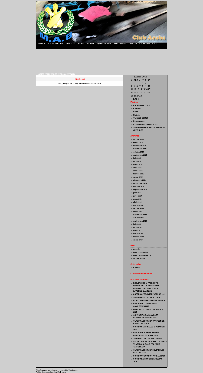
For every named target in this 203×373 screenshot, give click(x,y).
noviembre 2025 (140, 149)
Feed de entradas (140, 252)
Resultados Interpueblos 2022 (143, 43)
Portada (41, 43)
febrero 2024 (138, 208)
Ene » (136, 98)
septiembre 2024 (140, 189)
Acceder (136, 249)
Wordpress (73, 370)
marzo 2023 (138, 233)
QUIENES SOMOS (104, 43)
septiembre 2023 (140, 221)
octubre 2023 (138, 218)
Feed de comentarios (142, 255)
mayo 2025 (137, 164)
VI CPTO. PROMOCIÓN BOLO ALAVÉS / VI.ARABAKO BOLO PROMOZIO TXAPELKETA (150, 344)
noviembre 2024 (140, 183)
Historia (90, 43)
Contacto (70, 43)
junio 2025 (137, 161)
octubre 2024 (138, 186)
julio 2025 (137, 158)
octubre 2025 (138, 152)
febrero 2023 (138, 237)
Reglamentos (120, 43)
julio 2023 (137, 224)
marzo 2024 (138, 205)
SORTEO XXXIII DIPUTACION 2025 (147, 338)
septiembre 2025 (140, 155)
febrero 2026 (138, 139)
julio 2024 (137, 193)
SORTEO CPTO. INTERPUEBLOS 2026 (149, 294)
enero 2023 (138, 240)
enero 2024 (138, 212)
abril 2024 (137, 202)
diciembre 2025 (139, 146)
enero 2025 (138, 177)
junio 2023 (137, 227)
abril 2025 (137, 168)
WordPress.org (139, 258)
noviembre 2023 (140, 215)
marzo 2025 (138, 171)
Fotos (81, 43)
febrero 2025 (138, 174)
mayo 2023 (137, 230)
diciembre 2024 (139, 180)
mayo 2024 (137, 199)
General (136, 268)
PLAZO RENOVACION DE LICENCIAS (149, 300)
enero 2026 (138, 142)
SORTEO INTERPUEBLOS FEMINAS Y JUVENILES (56, 74)
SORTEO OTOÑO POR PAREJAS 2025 (149, 356)
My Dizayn (61, 372)
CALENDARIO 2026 (55, 43)
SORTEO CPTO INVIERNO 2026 (146, 297)
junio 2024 (137, 196)
